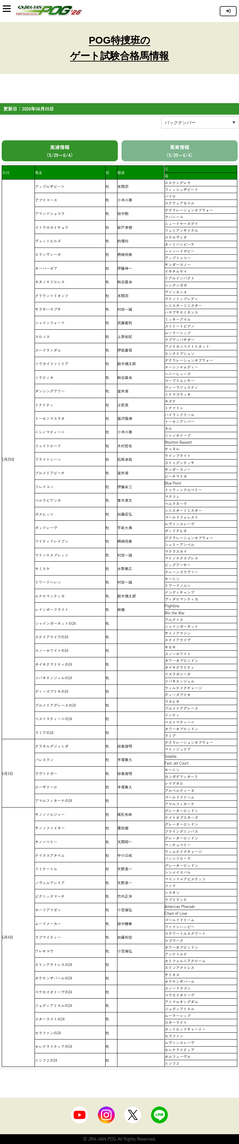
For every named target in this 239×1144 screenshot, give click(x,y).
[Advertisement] (119, 91)
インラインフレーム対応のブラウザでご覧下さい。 (214, 11)
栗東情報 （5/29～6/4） (179, 150)
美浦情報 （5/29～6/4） (59, 150)
